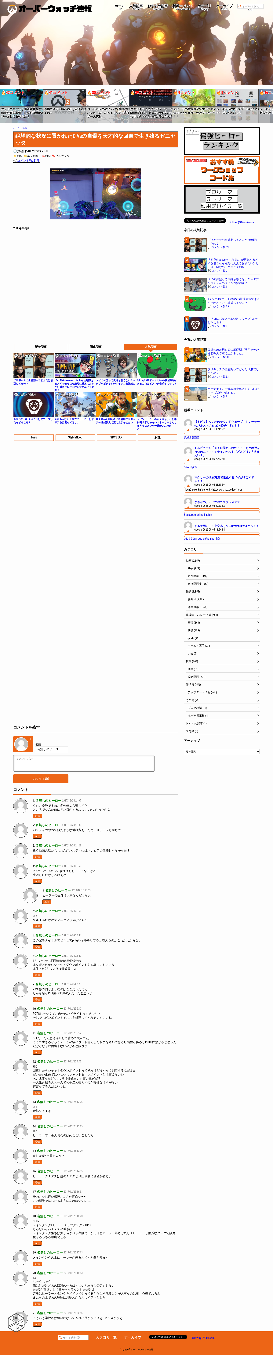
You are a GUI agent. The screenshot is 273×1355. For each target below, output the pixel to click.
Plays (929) (194, 568)
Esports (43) (192, 638)
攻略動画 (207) (197, 677)
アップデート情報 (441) (202, 692)
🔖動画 (46, 156)
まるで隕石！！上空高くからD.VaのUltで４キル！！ (226, 526)
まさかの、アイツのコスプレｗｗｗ (217, 502)
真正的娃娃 (191, 437)
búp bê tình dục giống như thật (202, 538)
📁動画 (18, 156)
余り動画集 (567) (198, 584)
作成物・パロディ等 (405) (202, 615)
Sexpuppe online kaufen (198, 515)
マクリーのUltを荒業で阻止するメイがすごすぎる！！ (224, 479)
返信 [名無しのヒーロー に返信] (37, 815)
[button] (2, 104)
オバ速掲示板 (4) (198, 715)
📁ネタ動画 (31, 156)
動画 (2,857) (193, 560)
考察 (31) (193, 669)
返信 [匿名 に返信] (46, 901)
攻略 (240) (192, 661)
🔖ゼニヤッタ (60, 156)
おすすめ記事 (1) (196, 723)
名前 (38, 744)
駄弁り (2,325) (196, 599)
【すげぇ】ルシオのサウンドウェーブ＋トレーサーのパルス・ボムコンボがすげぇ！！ (227, 423)
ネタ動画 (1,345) (197, 576)
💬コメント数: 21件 (26, 160)
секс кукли (190, 467)
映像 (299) (194, 630)
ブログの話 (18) (197, 708)
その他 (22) (192, 700)
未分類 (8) (192, 731)
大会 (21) (193, 653)
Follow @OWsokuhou (241, 222)
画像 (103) (194, 622)
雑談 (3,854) (193, 591)
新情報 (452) (193, 684)
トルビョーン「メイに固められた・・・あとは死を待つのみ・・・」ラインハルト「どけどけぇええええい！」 (227, 451)
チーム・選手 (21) (199, 645)
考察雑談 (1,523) (197, 607)
